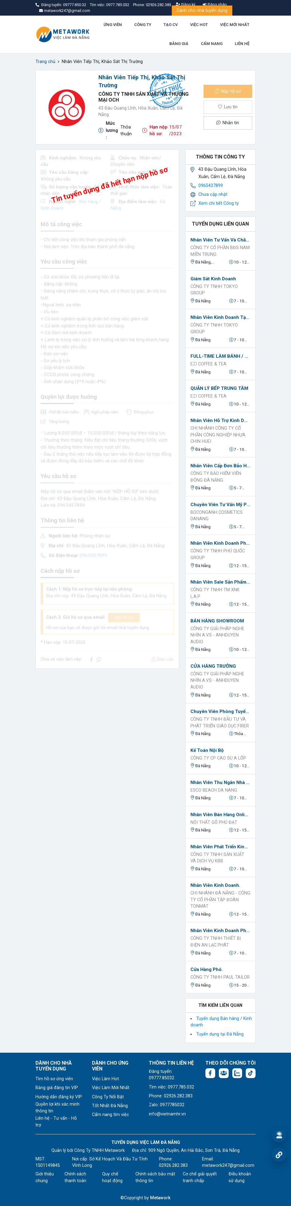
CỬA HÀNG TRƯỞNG (213, 666)
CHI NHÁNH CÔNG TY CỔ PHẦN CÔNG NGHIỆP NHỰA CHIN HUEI (217, 435)
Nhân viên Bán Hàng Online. (220, 814)
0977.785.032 (118, 4)
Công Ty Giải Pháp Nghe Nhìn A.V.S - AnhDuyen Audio (217, 635)
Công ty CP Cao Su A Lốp (218, 758)
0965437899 (210, 185)
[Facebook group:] (224, 1073)
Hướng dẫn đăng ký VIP (58, 1097)
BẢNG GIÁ (178, 43)
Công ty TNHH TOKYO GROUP (214, 290)
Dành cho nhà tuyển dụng (202, 10)
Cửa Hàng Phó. (206, 969)
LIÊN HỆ (242, 43)
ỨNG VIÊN (113, 24)
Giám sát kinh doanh (213, 279)
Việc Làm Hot (105, 1078)
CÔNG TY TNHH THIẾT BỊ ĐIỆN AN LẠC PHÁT (215, 942)
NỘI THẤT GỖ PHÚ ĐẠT (213, 822)
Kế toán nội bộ (207, 750)
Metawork (160, 1197)
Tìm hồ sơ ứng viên (54, 1078)
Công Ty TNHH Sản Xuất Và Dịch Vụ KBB (217, 858)
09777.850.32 (75, 4)
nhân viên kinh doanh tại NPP (220, 317)
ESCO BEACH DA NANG (213, 790)
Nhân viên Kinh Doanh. (215, 885)
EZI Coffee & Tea (208, 364)
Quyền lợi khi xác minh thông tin (57, 1108)
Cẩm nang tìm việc (110, 1114)
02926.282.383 (158, 4)
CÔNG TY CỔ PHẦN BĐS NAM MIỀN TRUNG (220, 251)
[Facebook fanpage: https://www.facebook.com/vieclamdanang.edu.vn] (210, 1073)
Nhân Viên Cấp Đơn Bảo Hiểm (220, 466)
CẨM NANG (212, 43)
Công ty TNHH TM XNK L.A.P (215, 593)
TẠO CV (171, 24)
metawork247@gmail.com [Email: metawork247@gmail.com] (228, 1165)
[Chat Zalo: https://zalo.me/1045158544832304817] (237, 1073)
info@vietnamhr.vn (167, 1114)
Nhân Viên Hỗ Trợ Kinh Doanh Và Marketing (220, 420)
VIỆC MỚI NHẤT (234, 24)
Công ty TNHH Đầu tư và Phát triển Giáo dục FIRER (219, 723)
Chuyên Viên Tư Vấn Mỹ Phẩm (220, 504)
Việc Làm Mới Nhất (110, 1087)
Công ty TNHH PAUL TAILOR (220, 977)
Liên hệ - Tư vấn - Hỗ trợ (56, 1122)
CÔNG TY (142, 24)
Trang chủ (45, 61)
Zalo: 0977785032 (166, 1104)
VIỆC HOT (199, 24)
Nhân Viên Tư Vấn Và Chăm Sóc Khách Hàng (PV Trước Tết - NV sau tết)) (220, 240)
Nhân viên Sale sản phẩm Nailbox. (220, 582)
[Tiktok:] (251, 1073)
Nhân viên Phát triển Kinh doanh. (220, 846)
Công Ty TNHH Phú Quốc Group (217, 554)
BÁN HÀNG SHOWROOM (217, 621)
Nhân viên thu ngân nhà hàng (220, 782)
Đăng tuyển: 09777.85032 (161, 1075)
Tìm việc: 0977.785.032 (171, 1087)
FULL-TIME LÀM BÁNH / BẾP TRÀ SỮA (220, 356)
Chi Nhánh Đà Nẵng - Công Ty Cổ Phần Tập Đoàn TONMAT (220, 899)
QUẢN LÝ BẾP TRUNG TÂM (219, 388)
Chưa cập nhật (212, 194)
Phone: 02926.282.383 (171, 1096)
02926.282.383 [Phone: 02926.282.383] (173, 1165)
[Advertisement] (107, 716)
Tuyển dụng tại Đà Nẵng (220, 1034)
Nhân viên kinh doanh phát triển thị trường (220, 930)
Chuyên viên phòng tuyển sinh (220, 711)
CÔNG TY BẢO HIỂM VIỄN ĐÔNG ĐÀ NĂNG (215, 477)
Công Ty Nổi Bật (108, 1097)
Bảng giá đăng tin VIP (56, 1087)
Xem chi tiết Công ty (218, 203)
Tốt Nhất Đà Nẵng (110, 1105)
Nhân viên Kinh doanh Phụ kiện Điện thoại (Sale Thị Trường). (220, 543)
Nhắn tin (227, 122)
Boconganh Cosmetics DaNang (216, 516)
